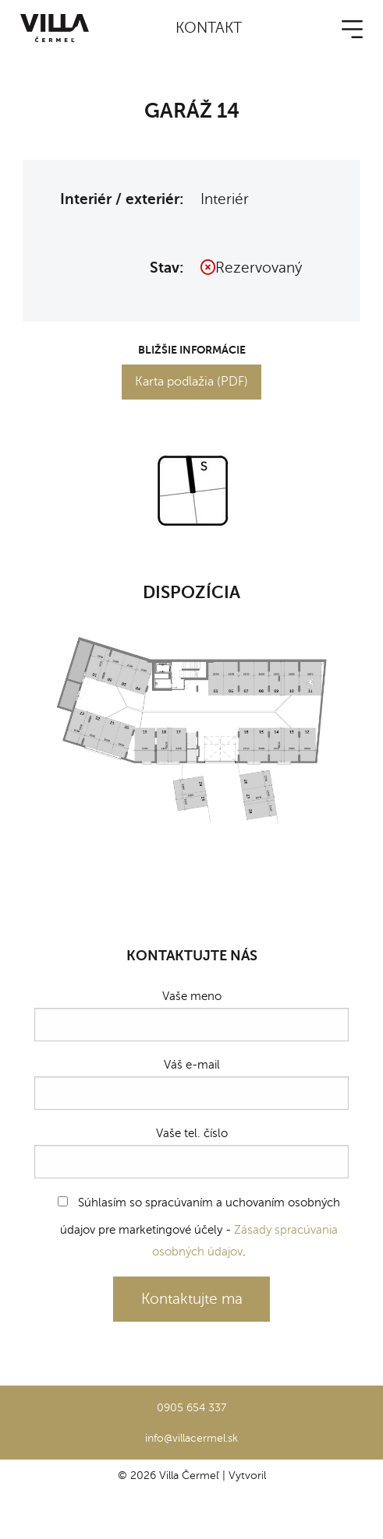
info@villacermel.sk (191, 1438)
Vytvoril (247, 1475)
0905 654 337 (191, 1407)
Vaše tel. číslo (191, 1152)
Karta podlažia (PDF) (191, 382)
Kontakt (209, 27)
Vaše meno (191, 1015)
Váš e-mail (191, 1084)
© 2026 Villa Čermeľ (168, 1475)
